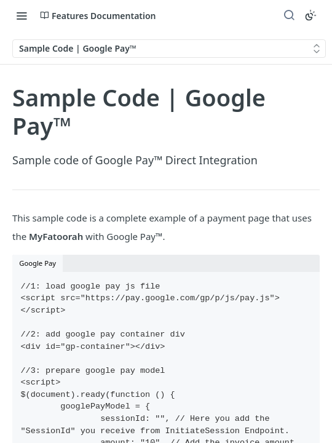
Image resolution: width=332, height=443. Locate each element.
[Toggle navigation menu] (21, 15)
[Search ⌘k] (289, 15)
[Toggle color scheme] (310, 15)
